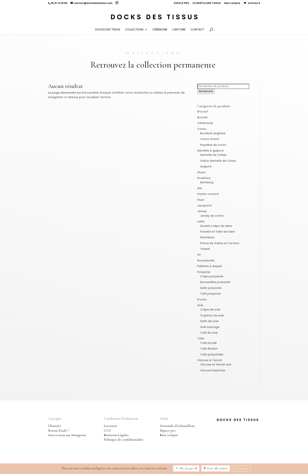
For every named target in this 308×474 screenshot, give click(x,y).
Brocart (202, 111)
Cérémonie (159, 29)
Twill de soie (209, 333)
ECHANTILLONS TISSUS (207, 3)
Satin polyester (211, 288)
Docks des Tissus (107, 29)
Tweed (205, 249)
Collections (134, 29)
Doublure (203, 178)
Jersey (202, 211)
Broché (202, 117)
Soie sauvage (209, 327)
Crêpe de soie (210, 309)
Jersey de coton (212, 216)
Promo (202, 299)
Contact (197, 29)
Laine (200, 221)
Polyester (204, 272)
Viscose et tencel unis (215, 364)
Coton (201, 129)
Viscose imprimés (212, 370)
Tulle (200, 338)
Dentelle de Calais (213, 155)
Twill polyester (210, 294)
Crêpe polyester (212, 276)
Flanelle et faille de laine (217, 232)
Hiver (200, 200)
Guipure (206, 166)
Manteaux (207, 237)
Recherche (206, 91)
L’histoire (179, 29)
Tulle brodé (208, 343)
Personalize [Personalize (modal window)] (241, 468)
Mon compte (232, 3)
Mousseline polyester (215, 282)
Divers (201, 172)
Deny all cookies (216, 468)
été (199, 188)
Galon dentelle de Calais (218, 161)
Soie (200, 305)
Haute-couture (208, 194)
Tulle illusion (209, 349)
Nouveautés (205, 260)
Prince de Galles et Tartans (219, 243)
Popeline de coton (213, 145)
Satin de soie (209, 321)
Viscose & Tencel (209, 360)
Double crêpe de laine (216, 226)
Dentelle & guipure (210, 151)
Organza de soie (212, 315)
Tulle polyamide (211, 354)
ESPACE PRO (181, 3)
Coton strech (209, 139)
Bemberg (206, 182)
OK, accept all (186, 468)
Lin (199, 255)
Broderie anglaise (213, 133)
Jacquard (204, 205)
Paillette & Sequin (209, 266)
